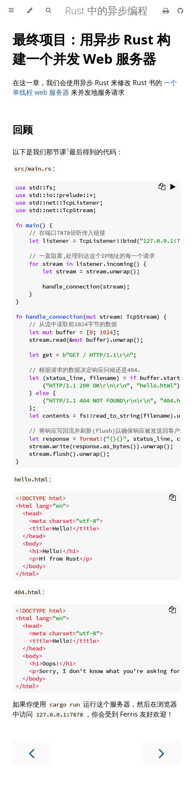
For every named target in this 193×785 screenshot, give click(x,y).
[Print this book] (166, 10)
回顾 (23, 129)
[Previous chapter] (31, 752)
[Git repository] (180, 10)
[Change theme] (29, 10)
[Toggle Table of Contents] (11, 10)
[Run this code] (173, 187)
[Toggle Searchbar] (48, 10)
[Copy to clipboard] (162, 187)
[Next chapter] (161, 752)
